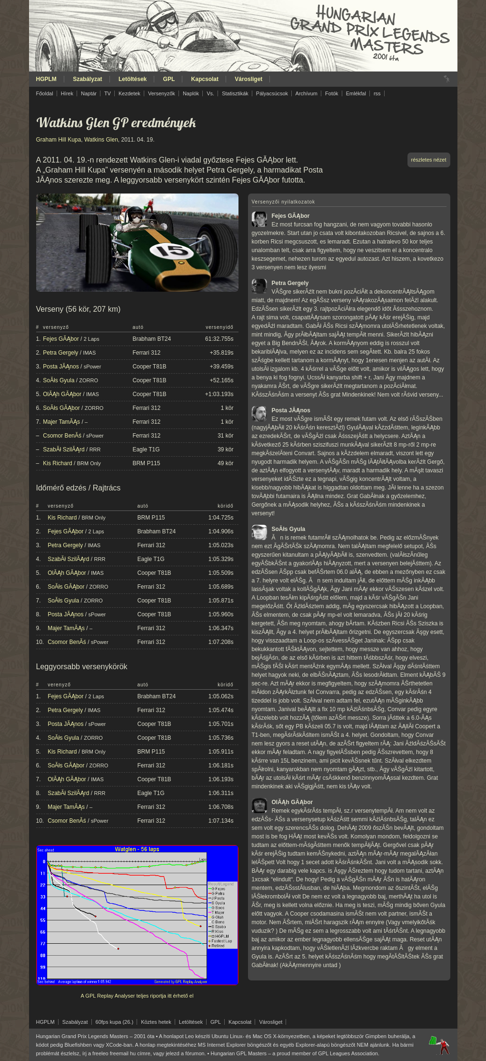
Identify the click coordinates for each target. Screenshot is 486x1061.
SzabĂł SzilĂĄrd (63, 449)
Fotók (331, 93)
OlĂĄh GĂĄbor (62, 394)
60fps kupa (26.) (115, 1022)
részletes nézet (428, 160)
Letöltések (133, 79)
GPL (169, 79)
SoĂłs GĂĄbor (61, 408)
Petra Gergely (60, 352)
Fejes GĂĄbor (61, 339)
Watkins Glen (101, 139)
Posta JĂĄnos (61, 366)
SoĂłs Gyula (58, 380)
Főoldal (44, 93)
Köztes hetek (156, 1022)
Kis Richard (57, 463)
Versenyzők (161, 93)
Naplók (191, 93)
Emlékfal (356, 93)
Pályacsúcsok (272, 93)
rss (377, 93)
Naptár (89, 93)
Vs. (210, 93)
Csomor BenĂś (62, 435)
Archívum (306, 93)
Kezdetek (129, 93)
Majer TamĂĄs (61, 421)
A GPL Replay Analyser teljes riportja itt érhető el (137, 996)
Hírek (67, 93)
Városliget (248, 79)
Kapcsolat (204, 79)
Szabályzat (87, 79)
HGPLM (46, 79)
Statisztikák (235, 93)
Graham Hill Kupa (58, 139)
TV (107, 93)
